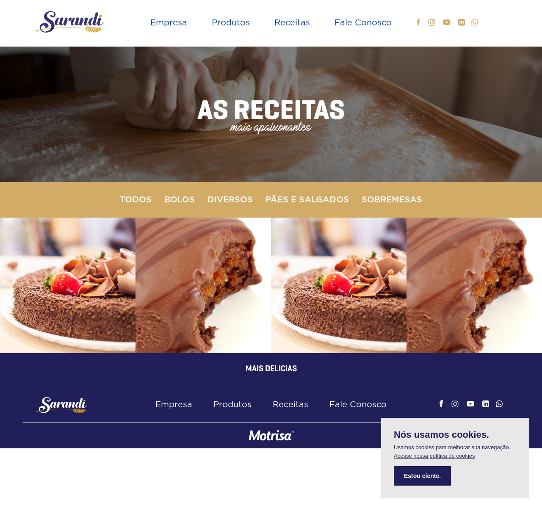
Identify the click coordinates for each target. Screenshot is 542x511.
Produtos (231, 23)
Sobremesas (392, 200)
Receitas (292, 23)
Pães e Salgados (307, 200)
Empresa (168, 23)
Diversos (230, 200)
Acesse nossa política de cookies (434, 456)
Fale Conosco (363, 23)
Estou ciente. (422, 475)
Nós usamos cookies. (441, 435)
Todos (136, 200)
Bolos (179, 200)
